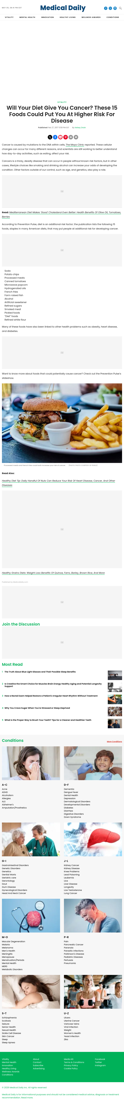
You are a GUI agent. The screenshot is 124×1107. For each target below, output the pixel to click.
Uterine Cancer (72, 1020)
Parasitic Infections (74, 950)
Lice (66, 880)
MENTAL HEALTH (27, 17)
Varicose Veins (71, 1023)
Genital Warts (9, 874)
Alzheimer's (7, 804)
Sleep (5, 1039)
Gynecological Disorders (14, 890)
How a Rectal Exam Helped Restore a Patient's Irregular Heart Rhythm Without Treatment (51, 695)
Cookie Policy (71, 1068)
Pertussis (68, 960)
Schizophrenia (9, 1017)
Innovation (7, 1065)
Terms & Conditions (74, 1062)
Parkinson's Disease (74, 953)
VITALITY (9, 17)
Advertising (39, 1068)
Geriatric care (9, 877)
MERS (4, 966)
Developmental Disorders (77, 804)
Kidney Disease (72, 868)
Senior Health (9, 1027)
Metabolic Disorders (12, 969)
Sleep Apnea (8, 1042)
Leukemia (69, 877)
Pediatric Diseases (73, 957)
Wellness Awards (91, 17)
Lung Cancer (70, 893)
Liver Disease (70, 883)
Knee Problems (71, 871)
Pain (66, 941)
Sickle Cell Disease (11, 1033)
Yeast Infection (71, 1036)
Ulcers (67, 1017)
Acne (4, 789)
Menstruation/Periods (13, 960)
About (36, 1059)
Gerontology (8, 880)
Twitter (98, 1062)
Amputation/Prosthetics (14, 807)
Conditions (12, 740)
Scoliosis (6, 1020)
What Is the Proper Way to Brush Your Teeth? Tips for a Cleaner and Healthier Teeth (48, 720)
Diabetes (68, 807)
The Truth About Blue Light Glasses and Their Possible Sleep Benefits (40, 671)
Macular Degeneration (13, 941)
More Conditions (114, 741)
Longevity (69, 887)
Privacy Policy (71, 1065)
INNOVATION (47, 17)
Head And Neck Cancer (14, 893)
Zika (66, 1039)
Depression (69, 798)
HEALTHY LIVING (68, 17)
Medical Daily (63, 8)
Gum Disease (9, 887)
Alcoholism (7, 795)
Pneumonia (70, 963)
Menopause (8, 957)
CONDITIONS (113, 17)
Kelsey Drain (80, 127)
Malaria (6, 944)
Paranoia (68, 947)
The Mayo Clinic (75, 144)
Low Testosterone (73, 890)
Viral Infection (71, 1027)
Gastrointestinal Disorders (15, 865)
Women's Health (72, 1033)
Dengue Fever (71, 792)
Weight (67, 1030)
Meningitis (7, 953)
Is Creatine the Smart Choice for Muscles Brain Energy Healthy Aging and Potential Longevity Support (53, 685)
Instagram (100, 1065)
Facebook (100, 1059)
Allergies (6, 798)
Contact (37, 1062)
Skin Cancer (8, 1036)
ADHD (5, 792)
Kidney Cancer (71, 865)
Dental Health (71, 795)
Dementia (69, 789)
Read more (27, 1097)
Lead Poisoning (72, 874)
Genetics (6, 871)
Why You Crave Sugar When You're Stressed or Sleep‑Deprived (37, 708)
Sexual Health (9, 1030)
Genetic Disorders (11, 868)
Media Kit (68, 1059)
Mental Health (9, 963)
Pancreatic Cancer (73, 944)
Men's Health (8, 950)
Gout (4, 883)
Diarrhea (68, 810)
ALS (3, 801)
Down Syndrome (72, 817)
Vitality (62, 102)
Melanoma (7, 947)
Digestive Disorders (74, 813)
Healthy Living (9, 1068)
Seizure (5, 1023)
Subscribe (38, 1065)
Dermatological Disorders (77, 801)
